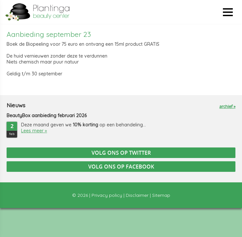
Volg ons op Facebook (121, 166)
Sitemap (161, 195)
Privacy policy (107, 195)
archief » (227, 106)
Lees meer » (34, 131)
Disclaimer (137, 195)
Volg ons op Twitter (121, 152)
